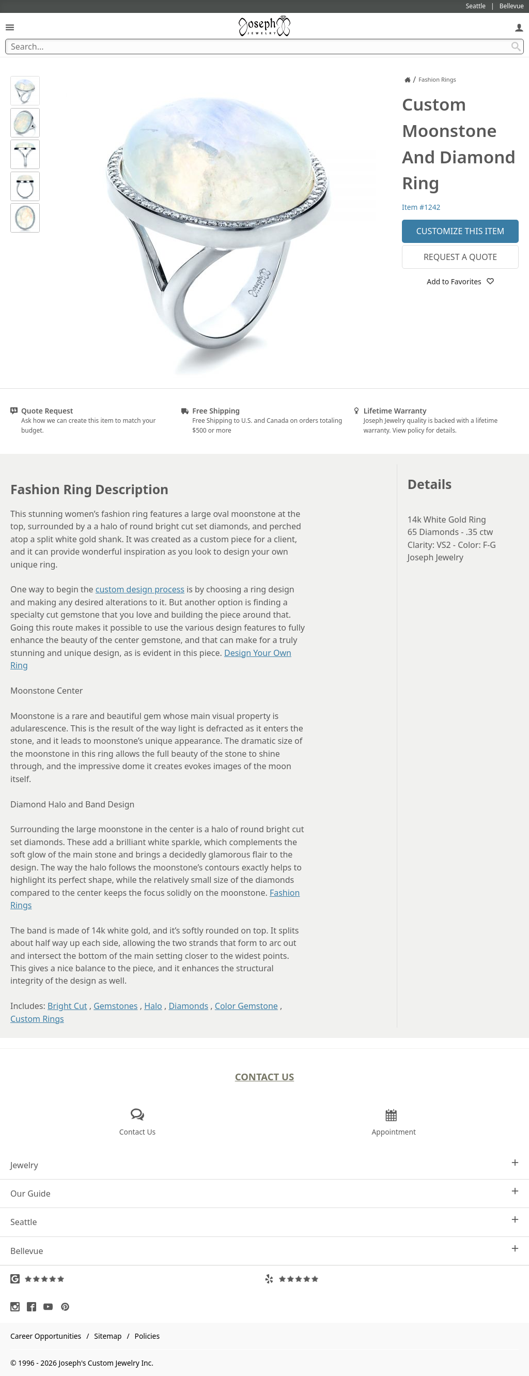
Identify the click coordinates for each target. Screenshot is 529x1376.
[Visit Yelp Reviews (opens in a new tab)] (391, 1278)
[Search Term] (264, 46)
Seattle (264, 1222)
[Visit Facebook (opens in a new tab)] (34, 1306)
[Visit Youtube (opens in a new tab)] (50, 1306)
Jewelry (264, 1165)
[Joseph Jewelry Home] (407, 80)
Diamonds (188, 1006)
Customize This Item (460, 231)
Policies (147, 1336)
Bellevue (264, 1251)
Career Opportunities (45, 1336)
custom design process (140, 589)
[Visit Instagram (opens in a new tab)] (17, 1306)
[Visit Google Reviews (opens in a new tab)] (137, 1278)
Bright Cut (67, 1006)
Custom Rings (37, 1019)
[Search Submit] (516, 46)
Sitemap (107, 1336)
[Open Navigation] (9, 27)
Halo (153, 1006)
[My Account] (519, 27)
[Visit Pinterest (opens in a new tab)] (67, 1306)
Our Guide (264, 1193)
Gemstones (115, 1006)
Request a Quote (460, 257)
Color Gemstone (246, 1006)
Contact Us (264, 1076)
